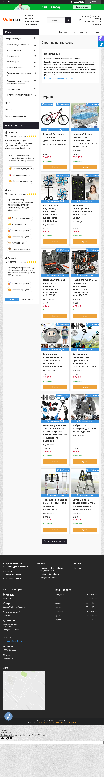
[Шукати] (68, 20)
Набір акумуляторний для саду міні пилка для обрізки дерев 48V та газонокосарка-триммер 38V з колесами (21, 271)
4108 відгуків (79, 2)
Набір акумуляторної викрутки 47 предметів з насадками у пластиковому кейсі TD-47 (54, 288)
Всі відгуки (26, 299)
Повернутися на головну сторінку (58, 78)
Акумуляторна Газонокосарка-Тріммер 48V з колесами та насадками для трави (84, 360)
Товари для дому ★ (15, 67)
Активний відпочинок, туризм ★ (19, 74)
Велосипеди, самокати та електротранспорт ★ (18, 82)
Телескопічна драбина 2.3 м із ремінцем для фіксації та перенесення (55, 504)
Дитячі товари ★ (14, 50)
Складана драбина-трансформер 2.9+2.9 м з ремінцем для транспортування (84, 504)
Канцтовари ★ (13, 62)
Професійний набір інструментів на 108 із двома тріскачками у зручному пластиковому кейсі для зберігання (20, 205)
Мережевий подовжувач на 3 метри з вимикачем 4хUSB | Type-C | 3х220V (83, 211)
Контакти (9, 571)
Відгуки (8, 109)
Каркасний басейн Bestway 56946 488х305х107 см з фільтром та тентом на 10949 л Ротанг (85, 140)
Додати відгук (12, 299)
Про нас (8, 102)
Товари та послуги (81, 32)
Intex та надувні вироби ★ (18, 45)
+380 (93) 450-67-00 (48, 578)
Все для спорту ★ (14, 89)
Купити (55, 167)
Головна (63, 32)
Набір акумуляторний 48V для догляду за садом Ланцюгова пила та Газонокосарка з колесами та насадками (55, 433)
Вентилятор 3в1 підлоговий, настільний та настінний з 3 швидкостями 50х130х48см (52, 213)
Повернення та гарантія (15, 116)
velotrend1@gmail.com (49, 574)
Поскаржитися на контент (45, 722)
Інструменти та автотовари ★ (19, 95)
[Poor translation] (9, 738)
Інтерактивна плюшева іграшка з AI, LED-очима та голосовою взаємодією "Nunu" (53, 360)
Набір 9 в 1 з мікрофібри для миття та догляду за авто (84, 428)
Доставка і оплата (13, 578)
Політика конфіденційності (66, 722)
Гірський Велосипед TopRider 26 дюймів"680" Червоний (55, 137)
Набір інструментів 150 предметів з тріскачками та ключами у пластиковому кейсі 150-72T (85, 288)
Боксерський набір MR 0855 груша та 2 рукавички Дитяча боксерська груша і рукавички (21, 158)
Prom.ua (64, 720)
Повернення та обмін (14, 575)
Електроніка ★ (13, 56)
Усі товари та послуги (53, 541)
